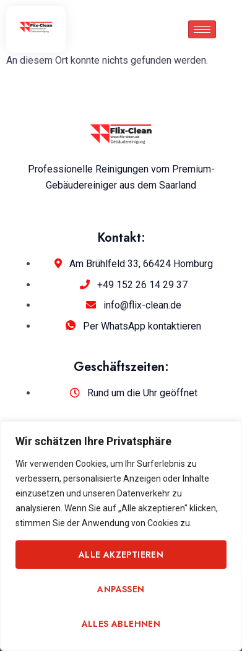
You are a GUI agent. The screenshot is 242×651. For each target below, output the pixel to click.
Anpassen (120, 589)
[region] (121, 536)
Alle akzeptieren (121, 554)
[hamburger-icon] (202, 29)
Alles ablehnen (121, 624)
